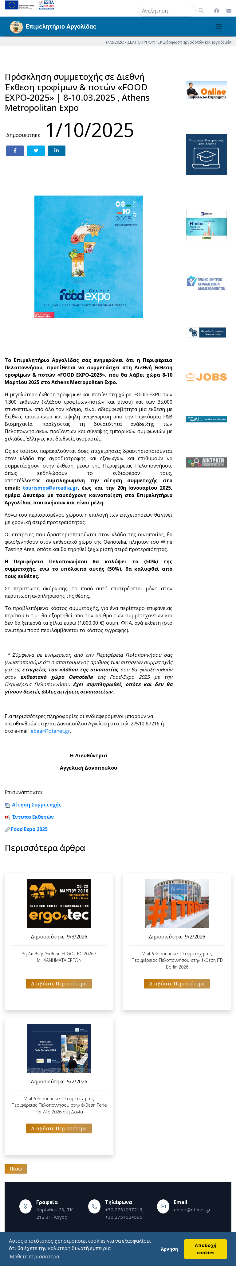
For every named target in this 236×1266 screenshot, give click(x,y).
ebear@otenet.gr (50, 731)
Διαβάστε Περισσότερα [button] (59, 983)
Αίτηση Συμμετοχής (36, 804)
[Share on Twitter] (36, 151)
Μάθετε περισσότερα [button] (34, 1256)
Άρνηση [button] (169, 1249)
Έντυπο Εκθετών (33, 817)
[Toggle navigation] (218, 26)
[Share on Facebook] (15, 151)
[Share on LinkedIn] (57, 151)
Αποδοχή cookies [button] (205, 1249)
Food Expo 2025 (29, 829)
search (130, 9)
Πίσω (16, 1168)
